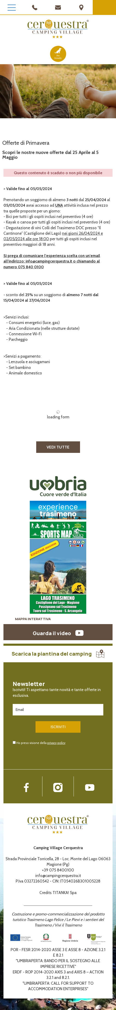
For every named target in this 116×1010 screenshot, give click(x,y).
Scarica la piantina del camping (58, 654)
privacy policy (56, 743)
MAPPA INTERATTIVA (33, 618)
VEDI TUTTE (58, 447)
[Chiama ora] (35, 6)
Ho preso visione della (40, 743)
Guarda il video (58, 633)
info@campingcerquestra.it (58, 875)
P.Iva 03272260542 (32, 881)
